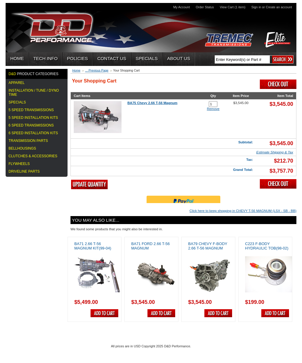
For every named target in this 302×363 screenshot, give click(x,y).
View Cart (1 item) (232, 7)
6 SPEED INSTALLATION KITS (33, 133)
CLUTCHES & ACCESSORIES (33, 156)
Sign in (256, 7)
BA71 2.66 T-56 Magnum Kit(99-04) (92, 246)
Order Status (205, 7)
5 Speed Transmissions (31, 110)
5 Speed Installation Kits (33, 118)
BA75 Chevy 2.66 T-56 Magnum (152, 103)
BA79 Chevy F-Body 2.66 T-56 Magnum (207, 246)
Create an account (279, 7)
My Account (181, 7)
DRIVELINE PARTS (24, 171)
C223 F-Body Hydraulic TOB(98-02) (266, 246)
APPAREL (16, 83)
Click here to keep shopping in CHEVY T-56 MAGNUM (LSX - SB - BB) (243, 211)
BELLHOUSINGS (22, 148)
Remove (213, 109)
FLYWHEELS (19, 164)
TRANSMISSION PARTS (28, 141)
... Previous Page (97, 70)
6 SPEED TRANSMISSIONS (31, 125)
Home (76, 70)
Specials (17, 102)
